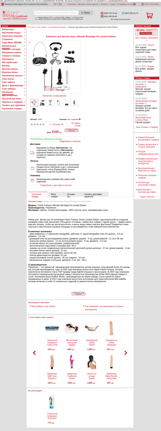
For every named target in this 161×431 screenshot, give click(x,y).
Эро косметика (9, 95)
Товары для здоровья (13, 105)
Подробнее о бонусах (69, 141)
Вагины (6, 66)
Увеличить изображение (54, 96)
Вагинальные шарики (9, 46)
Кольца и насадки (11, 49)
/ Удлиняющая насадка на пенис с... (146, 100)
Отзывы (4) (58, 124)
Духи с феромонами (12, 85)
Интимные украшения (7, 92)
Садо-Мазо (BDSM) (12, 42)
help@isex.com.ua (126, 4)
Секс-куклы (8, 79)
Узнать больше (147, 197)
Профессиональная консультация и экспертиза (147, 161)
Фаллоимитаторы (11, 33)
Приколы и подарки (12, 102)
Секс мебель (8, 82)
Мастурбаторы (10, 62)
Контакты (104, 4)
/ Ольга (150, 45)
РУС (60, 4)
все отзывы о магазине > (147, 39)
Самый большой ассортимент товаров (148, 138)
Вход (146, 4)
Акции (112, 4)
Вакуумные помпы (12, 52)
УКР (55, 4)
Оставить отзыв (75, 124)
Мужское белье (10, 72)
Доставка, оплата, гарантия (88, 4)
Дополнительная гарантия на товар (147, 169)
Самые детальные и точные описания (148, 145)
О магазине (71, 4)
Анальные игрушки (12, 36)
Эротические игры (11, 99)
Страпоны (7, 39)
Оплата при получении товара (147, 183)
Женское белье (10, 69)
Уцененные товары (12, 108)
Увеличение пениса (12, 75)
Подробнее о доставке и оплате (56, 185)
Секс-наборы (9, 89)
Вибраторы (8, 29)
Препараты (8, 59)
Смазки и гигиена (11, 56)
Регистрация (154, 4)
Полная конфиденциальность (148, 152)
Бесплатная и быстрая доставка (147, 191)
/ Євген (150, 57)
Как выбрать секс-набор (43, 306)
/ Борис (150, 66)
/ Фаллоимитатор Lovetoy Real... (143, 117)
